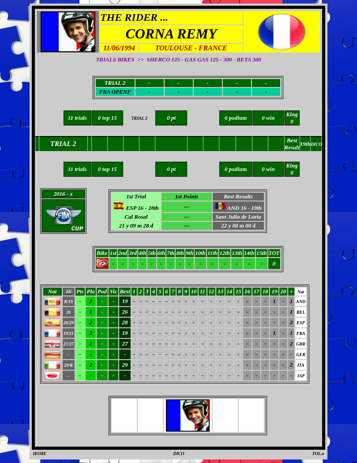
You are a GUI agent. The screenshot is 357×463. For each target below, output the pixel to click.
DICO (178, 453)
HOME (40, 453)
